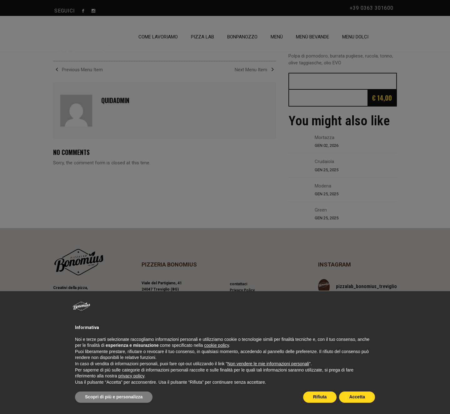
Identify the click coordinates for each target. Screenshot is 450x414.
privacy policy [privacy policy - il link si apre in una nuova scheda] (131, 375)
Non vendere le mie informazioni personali (268, 363)
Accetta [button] (357, 396)
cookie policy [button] (216, 345)
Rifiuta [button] (320, 396)
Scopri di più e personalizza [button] (113, 396)
